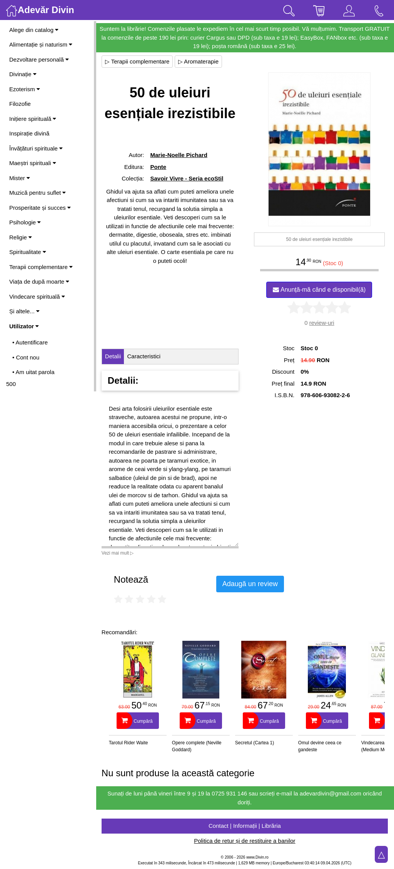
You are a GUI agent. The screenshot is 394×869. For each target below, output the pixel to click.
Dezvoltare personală (39, 59)
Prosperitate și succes (40, 207)
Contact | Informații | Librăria (245, 825)
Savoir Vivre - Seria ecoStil (187, 178)
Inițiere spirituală (32, 118)
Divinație (23, 74)
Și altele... (24, 311)
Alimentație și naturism (40, 44)
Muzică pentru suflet (37, 192)
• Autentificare (30, 342)
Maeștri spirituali (32, 163)
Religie (20, 237)
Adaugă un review (251, 584)
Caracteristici (145, 356)
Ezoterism (24, 89)
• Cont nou (25, 357)
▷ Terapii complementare (138, 61)
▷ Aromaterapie (199, 61)
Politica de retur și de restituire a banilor (245, 840)
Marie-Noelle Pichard (179, 155)
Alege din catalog (33, 30)
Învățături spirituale (36, 148)
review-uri (321, 322)
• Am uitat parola (33, 372)
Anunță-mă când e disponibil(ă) (319, 289)
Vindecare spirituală (37, 296)
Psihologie (25, 222)
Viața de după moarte (39, 281)
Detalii (114, 356)
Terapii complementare (41, 267)
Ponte (159, 167)
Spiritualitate (27, 252)
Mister (19, 178)
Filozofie (20, 103)
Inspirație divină (29, 133)
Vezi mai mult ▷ (118, 553)
